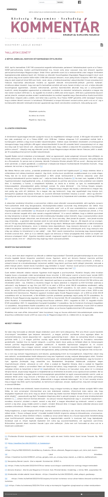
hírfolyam (32, 12)
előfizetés (79, 12)
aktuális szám (41, 12)
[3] (73, 178)
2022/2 (41, 38)
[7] (74, 268)
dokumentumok (22, 494)
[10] (6, 485)
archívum (50, 12)
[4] (47, 188)
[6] (34, 211)
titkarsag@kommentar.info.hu (91, 494)
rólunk (57, 12)
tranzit (63, 12)
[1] (41, 166)
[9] (41, 369)
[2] (81, 171)
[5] (6, 199)
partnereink (70, 12)
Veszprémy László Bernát (23, 45)
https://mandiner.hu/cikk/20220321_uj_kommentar (29, 443)
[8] (48, 315)
